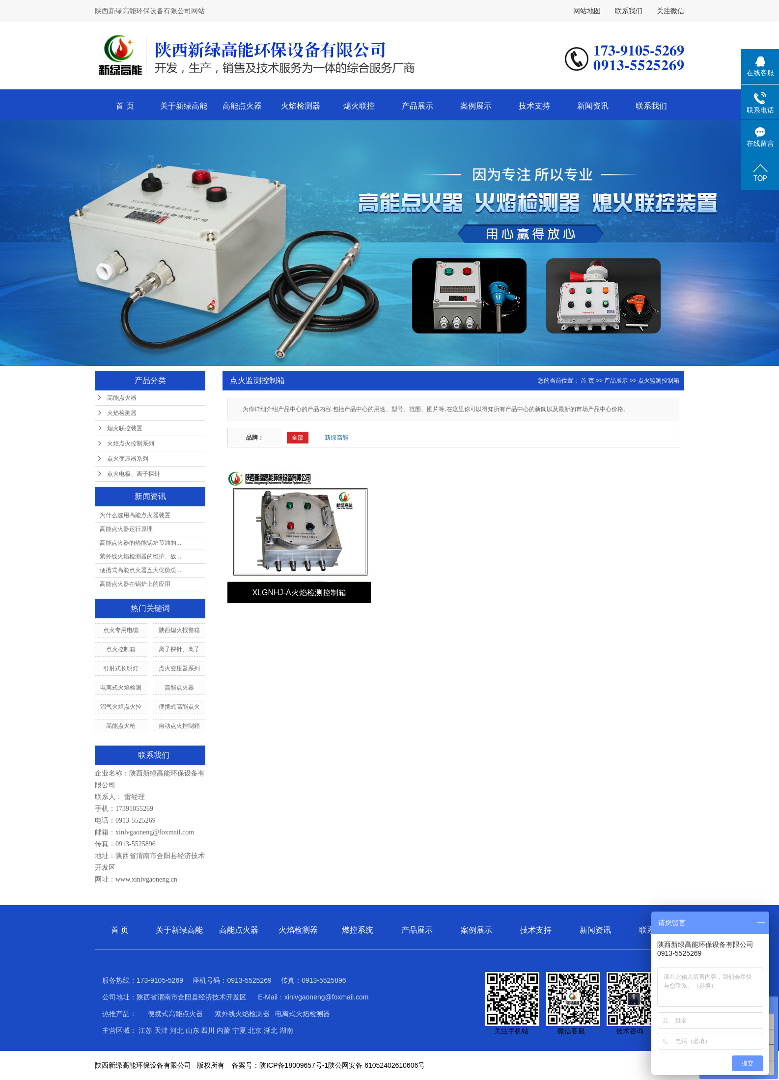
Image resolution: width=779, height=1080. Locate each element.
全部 (298, 437)
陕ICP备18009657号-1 (293, 1065)
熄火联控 (359, 106)
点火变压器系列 (127, 458)
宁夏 (239, 1030)
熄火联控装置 (124, 428)
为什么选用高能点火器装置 (135, 515)
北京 (255, 1030)
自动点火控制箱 (179, 725)
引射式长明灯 (121, 668)
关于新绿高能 (183, 106)
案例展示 (476, 106)
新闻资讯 (593, 106)
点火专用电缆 (121, 630)
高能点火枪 (121, 725)
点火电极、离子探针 (133, 474)
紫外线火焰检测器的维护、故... (140, 556)
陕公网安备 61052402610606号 (376, 1065)
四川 (208, 1030)
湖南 (286, 1030)
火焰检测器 (300, 106)
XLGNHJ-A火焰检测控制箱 (299, 592)
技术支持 (534, 106)
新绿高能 (336, 437)
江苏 (145, 1030)
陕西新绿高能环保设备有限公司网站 (150, 11)
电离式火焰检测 (120, 687)
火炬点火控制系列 (130, 443)
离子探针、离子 (179, 649)
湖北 (271, 1030)
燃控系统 (357, 930)
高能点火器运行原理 (126, 529)
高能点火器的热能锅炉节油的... (140, 542)
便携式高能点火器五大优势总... (140, 570)
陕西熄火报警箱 (179, 630)
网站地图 (587, 11)
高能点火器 (242, 106)
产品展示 (417, 106)
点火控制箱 (121, 649)
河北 (177, 1030)
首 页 (125, 106)
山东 (192, 1030)
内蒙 (223, 1030)
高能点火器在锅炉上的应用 (135, 584)
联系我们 (628, 11)
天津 (161, 1030)
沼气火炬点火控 (120, 706)
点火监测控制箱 (658, 380)
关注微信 (670, 11)
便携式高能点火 (179, 706)
